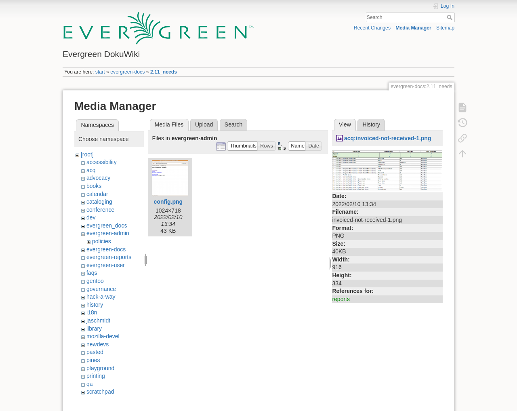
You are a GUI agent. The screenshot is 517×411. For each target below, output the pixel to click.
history (94, 304)
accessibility (101, 162)
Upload (204, 124)
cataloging (99, 201)
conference (100, 210)
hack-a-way (101, 296)
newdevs (97, 344)
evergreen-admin (107, 233)
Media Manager (413, 28)
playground (100, 368)
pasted (94, 352)
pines (93, 360)
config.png (168, 201)
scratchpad (100, 391)
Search (450, 17)
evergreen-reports (108, 257)
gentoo (95, 281)
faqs (91, 273)
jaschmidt (98, 320)
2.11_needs (163, 72)
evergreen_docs (106, 225)
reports (341, 299)
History (371, 124)
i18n (91, 312)
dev (91, 217)
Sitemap (445, 28)
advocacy (98, 178)
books (93, 186)
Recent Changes (372, 28)
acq (91, 170)
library (94, 328)
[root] (87, 154)
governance (101, 289)
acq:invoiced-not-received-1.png (387, 138)
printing (95, 376)
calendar (97, 194)
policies (101, 241)
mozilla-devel (103, 336)
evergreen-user (105, 265)
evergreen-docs (127, 72)
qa (89, 384)
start (100, 72)
